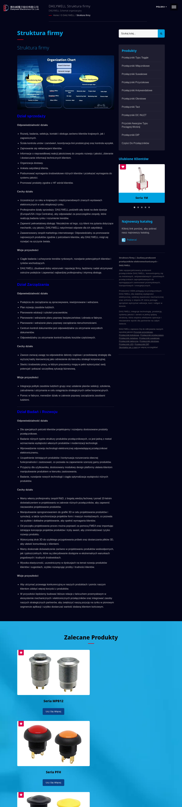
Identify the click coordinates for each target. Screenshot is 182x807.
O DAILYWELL (68, 15)
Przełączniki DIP (130, 135)
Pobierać (129, 240)
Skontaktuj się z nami (128, 347)
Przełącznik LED (126, 344)
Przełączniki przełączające (151, 335)
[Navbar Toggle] (174, 7)
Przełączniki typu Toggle (135, 57)
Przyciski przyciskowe (143, 332)
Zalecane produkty (91, 637)
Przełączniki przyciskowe (135, 82)
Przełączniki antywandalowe (137, 90)
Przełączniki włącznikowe (136, 65)
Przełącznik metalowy (128, 338)
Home (56, 15)
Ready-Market (46, 799)
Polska (161, 7)
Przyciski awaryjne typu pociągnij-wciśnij (135, 125)
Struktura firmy (83, 15)
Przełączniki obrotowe (134, 98)
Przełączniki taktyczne (128, 341)
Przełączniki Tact (131, 106)
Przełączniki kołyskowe (129, 335)
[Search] (138, 33)
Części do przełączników (135, 143)
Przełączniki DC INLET (134, 115)
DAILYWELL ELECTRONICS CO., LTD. (56, 796)
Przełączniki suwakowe (134, 74)
